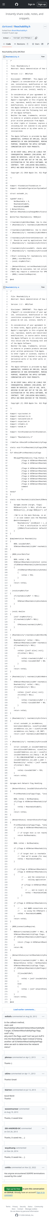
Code (7, 44)
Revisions (21, 44)
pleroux (8, 1057)
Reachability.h (22, 26)
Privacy (15, 1206)
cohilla (8, 1167)
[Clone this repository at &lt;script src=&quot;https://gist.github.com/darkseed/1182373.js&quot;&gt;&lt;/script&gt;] (23, 38)
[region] (24, 172)
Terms (8, 1206)
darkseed (7, 26)
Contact (20, 1209)
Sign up (42, 4)
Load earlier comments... (24, 1009)
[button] (36, 38)
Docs (13, 1209)
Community (38, 1206)
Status (30, 1206)
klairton (8, 1090)
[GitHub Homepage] (16, 1215)
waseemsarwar (11, 1109)
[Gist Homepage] (16, 4)
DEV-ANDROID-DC (13, 1128)
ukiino (7, 1073)
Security (23, 1206)
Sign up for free (13, 1189)
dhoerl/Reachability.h (19, 30)
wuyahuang (10, 1148)
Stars (38, 44)
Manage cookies (31, 1209)
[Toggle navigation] (3, 4)
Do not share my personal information (24, 1211)
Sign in (31, 4)
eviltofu (8, 1016)
